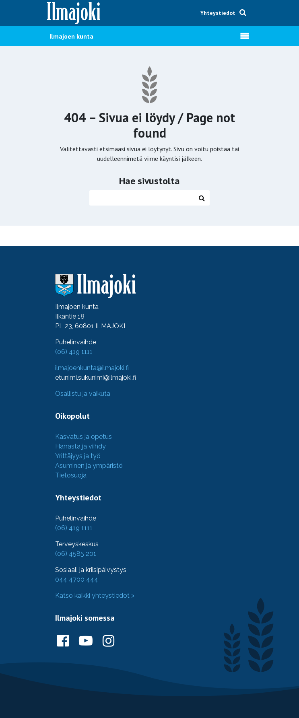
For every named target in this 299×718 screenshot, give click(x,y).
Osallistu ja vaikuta (82, 393)
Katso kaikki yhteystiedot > (94, 595)
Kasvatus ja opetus (83, 436)
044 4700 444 (76, 579)
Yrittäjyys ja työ (78, 456)
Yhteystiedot (217, 12)
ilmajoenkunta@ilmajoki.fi (92, 368)
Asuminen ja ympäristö (89, 465)
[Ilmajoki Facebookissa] (63, 641)
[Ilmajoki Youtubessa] (86, 641)
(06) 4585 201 (75, 554)
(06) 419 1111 (74, 352)
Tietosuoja (71, 475)
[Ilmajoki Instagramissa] (108, 641)
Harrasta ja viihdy (80, 446)
